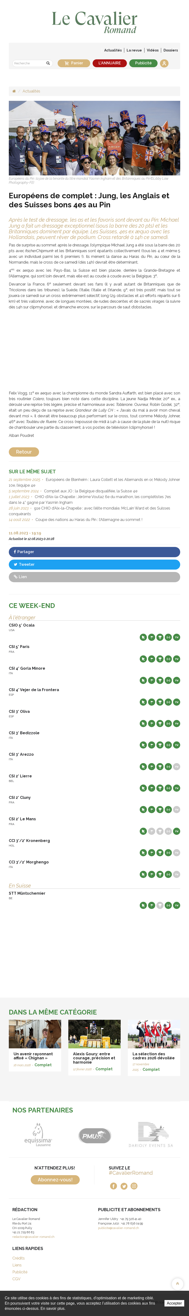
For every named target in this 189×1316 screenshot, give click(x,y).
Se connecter (164, 63)
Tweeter (24, 564)
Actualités (113, 50)
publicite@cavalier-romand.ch (118, 1228)
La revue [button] (134, 50)
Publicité (143, 63)
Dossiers (171, 50)
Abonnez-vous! (55, 1180)
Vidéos (153, 50)
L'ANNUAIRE (110, 63)
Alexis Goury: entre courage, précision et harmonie (94, 1058)
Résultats (160, 637)
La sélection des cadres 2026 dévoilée (154, 1056)
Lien (20, 577)
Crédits (18, 1258)
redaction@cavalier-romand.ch (33, 1237)
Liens (17, 1265)
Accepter (174, 1303)
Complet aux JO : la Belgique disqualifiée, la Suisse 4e (90, 491)
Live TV (176, 637)
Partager (24, 552)
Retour (24, 452)
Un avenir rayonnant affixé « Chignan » (33, 1056)
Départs (151, 637)
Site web (143, 637)
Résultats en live (168, 637)
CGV (16, 1279)
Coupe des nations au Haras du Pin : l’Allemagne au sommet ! (88, 519)
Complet (43, 1065)
